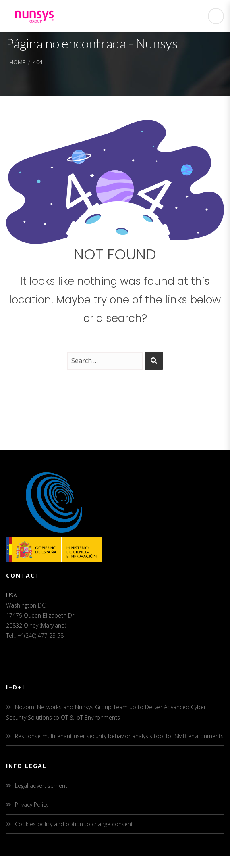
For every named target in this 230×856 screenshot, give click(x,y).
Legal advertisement (41, 785)
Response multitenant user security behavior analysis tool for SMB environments (119, 736)
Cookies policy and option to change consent (74, 824)
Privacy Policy (31, 804)
